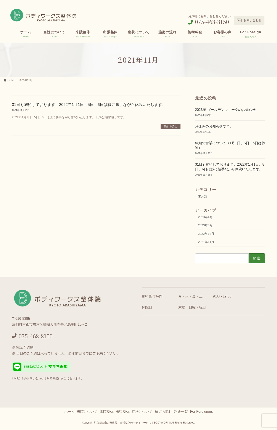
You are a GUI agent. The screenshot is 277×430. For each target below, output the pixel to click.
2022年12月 (206, 233)
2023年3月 (205, 225)
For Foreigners (201, 411)
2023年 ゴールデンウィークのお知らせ (225, 110)
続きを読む (170, 126)
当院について (87, 412)
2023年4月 (205, 217)
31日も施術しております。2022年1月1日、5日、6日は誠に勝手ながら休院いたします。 (89, 104)
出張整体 (123, 412)
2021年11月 (206, 242)
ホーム (69, 412)
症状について (142, 412)
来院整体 (107, 412)
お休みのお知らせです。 (214, 126)
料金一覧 (181, 412)
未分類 (202, 196)
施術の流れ (163, 412)
